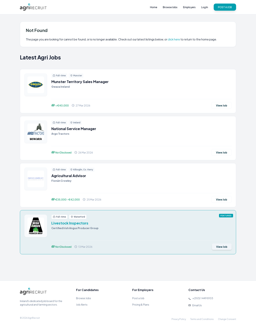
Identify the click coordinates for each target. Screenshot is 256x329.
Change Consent (227, 319)
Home (153, 7)
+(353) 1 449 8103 (202, 298)
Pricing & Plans (140, 304)
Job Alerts (81, 304)
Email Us (197, 305)
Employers (189, 7)
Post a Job (138, 298)
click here (174, 39)
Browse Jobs (170, 7)
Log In (204, 7)
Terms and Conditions (202, 319)
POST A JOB (225, 7)
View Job (221, 105)
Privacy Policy (179, 319)
